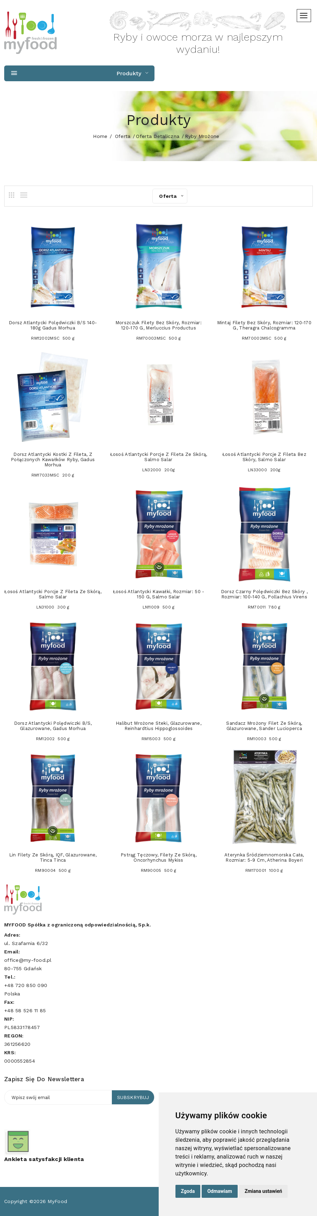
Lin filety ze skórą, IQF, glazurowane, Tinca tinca (53, 857)
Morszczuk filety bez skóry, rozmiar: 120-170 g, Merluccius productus (158, 325)
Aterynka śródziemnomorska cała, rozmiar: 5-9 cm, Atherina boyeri (264, 857)
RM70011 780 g (264, 607)
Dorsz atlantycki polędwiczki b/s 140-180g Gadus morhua (53, 325)
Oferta (123, 136)
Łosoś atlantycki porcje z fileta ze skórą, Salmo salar (158, 457)
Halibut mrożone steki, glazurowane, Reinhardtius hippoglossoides (158, 726)
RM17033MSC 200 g (52, 475)
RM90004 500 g (53, 870)
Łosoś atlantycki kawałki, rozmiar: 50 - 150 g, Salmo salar (158, 594)
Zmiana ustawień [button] (263, 1191)
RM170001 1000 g (264, 870)
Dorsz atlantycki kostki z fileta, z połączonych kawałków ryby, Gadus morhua (53, 459)
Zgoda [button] (188, 1191)
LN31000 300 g (53, 607)
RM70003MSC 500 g (158, 338)
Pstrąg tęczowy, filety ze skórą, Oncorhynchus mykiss (158, 857)
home (100, 136)
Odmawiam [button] (219, 1191)
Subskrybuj (133, 1097)
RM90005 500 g (158, 870)
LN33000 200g (264, 469)
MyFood (57, 1201)
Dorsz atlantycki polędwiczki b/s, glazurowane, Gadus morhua (53, 726)
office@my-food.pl (28, 960)
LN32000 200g (158, 469)
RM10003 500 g (264, 738)
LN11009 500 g (159, 607)
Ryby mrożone (202, 136)
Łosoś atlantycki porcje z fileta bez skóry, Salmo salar (264, 457)
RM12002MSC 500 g (52, 338)
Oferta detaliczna (157, 136)
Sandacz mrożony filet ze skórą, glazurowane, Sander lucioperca (264, 726)
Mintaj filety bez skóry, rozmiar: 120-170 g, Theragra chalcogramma (264, 325)
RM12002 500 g (53, 738)
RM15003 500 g (158, 738)
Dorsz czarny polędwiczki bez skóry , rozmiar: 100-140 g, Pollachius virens (264, 594)
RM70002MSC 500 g (264, 338)
